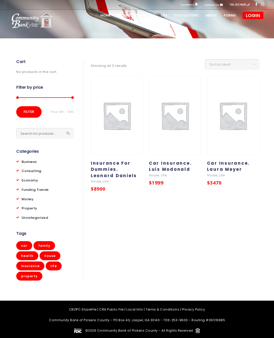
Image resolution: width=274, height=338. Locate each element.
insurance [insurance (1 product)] (30, 264)
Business (29, 161)
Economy (30, 179)
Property (29, 206)
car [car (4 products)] (24, 244)
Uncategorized (35, 215)
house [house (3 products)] (50, 254)
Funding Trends (35, 188)
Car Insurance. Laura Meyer (229, 166)
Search (68, 133)
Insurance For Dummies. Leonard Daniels (114, 169)
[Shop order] (235, 64)
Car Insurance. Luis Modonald (171, 166)
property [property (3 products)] (29, 274)
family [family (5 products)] (44, 244)
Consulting (31, 170)
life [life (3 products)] (53, 264)
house (96, 181)
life (106, 181)
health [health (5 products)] (27, 254)
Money (28, 197)
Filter (29, 111)
